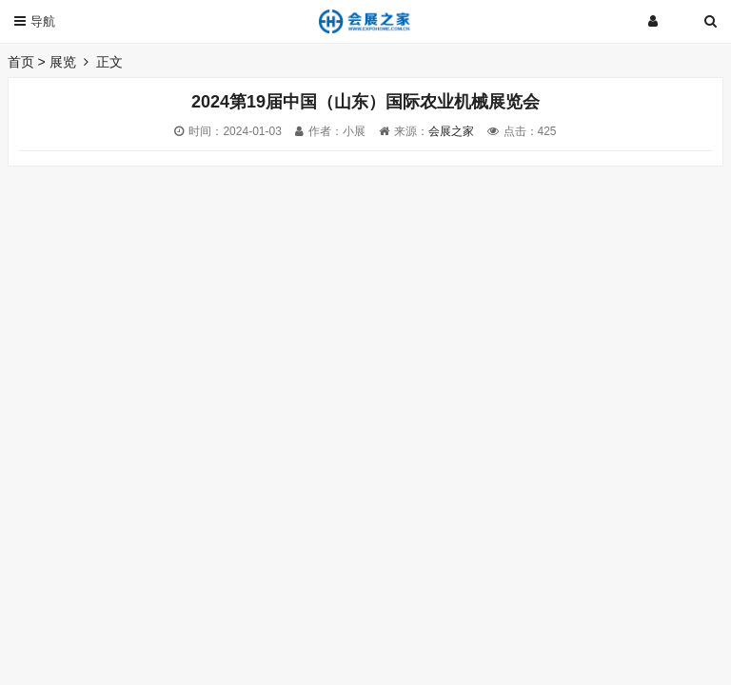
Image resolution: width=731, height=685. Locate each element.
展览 (62, 61)
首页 (21, 61)
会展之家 (451, 131)
